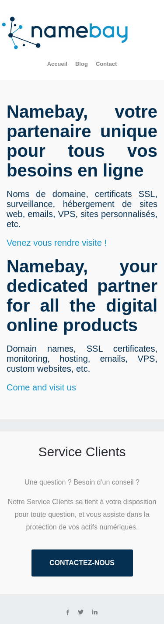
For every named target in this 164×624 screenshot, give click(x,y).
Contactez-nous (82, 562)
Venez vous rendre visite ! (57, 243)
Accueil (57, 64)
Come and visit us (41, 387)
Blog (81, 64)
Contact (106, 64)
